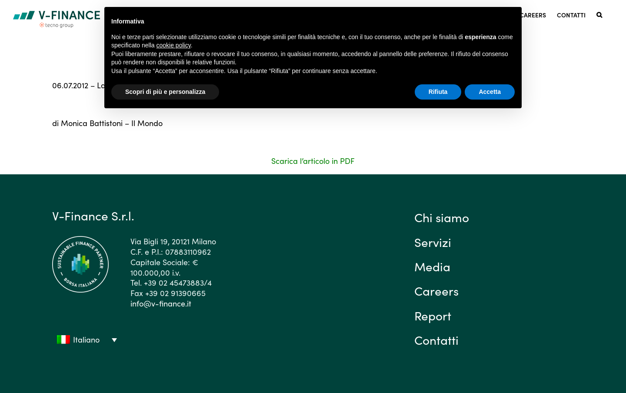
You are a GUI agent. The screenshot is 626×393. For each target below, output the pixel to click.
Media (432, 266)
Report (432, 315)
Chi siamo (441, 217)
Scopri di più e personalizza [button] (165, 91)
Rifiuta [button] (438, 91)
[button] (599, 14)
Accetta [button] (490, 91)
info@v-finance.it (160, 303)
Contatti (436, 339)
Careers (436, 290)
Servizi (432, 242)
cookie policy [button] (173, 45)
